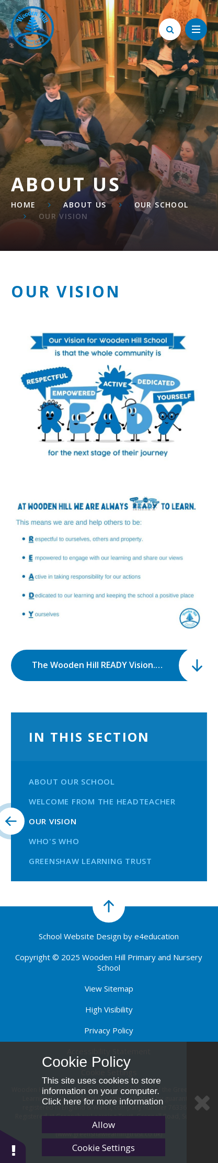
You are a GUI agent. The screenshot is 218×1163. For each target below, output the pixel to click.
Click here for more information (102, 1102)
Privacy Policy (108, 1030)
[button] (13, 1146)
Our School (161, 205)
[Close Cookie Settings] (202, 1102)
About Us (84, 205)
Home (23, 205)
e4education (156, 936)
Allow (103, 1125)
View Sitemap (109, 988)
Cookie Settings (103, 1148)
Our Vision (63, 216)
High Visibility (109, 1009)
